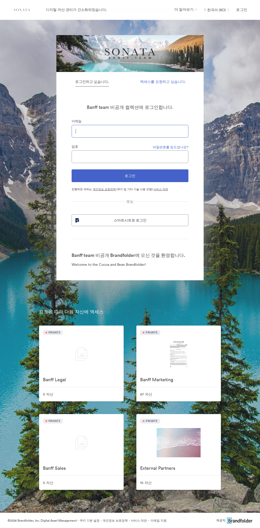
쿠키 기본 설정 (90, 520)
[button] (217, 10)
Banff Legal (54, 380)
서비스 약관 (160, 189)
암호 (75, 146)
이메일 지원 (158, 520)
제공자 (234, 520)
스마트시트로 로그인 (110, 220)
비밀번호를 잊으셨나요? (170, 147)
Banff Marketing (156, 380)
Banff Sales (54, 468)
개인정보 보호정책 (104, 189)
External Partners (157, 468)
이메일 (77, 121)
